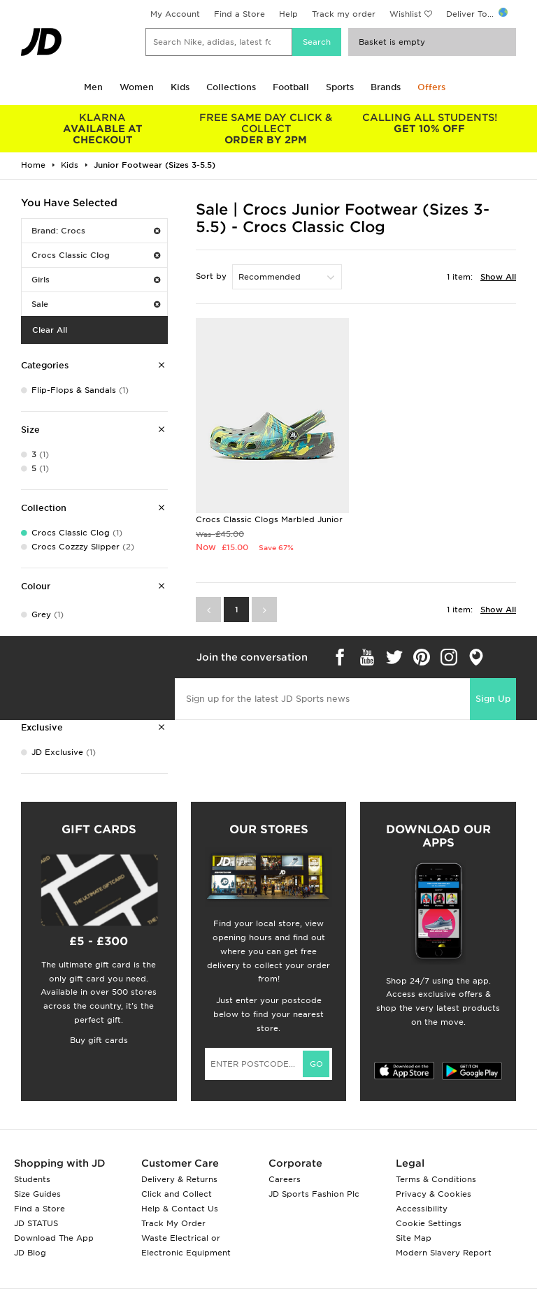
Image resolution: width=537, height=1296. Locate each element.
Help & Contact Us (179, 1209)
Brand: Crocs (95, 231)
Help (288, 14)
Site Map (413, 1238)
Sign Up (492, 698)
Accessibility (422, 1209)
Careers (284, 1179)
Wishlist (405, 14)
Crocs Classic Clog (95, 255)
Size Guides (37, 1194)
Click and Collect (176, 1194)
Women (137, 87)
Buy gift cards (99, 1040)
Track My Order (173, 1223)
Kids (180, 87)
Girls (95, 280)
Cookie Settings (428, 1223)
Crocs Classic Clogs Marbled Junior (269, 519)
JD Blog (30, 1253)
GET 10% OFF (429, 123)
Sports (340, 87)
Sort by (211, 276)
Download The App (54, 1238)
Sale (95, 304)
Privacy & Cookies (433, 1194)
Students (32, 1179)
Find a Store (239, 14)
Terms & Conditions (436, 1179)
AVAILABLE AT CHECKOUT (103, 128)
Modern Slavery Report (444, 1253)
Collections (231, 87)
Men (93, 87)
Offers (431, 87)
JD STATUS (36, 1223)
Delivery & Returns (179, 1179)
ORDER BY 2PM (266, 128)
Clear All (49, 330)
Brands (386, 87)
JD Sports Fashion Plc (313, 1194)
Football (291, 87)
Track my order (343, 14)
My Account (175, 14)
